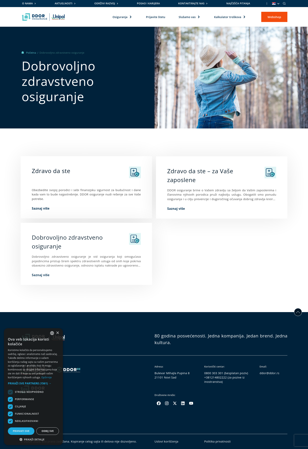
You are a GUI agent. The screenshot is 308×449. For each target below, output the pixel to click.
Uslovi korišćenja (166, 441)
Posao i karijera (148, 3)
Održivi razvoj (104, 3)
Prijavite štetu (155, 17)
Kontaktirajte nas (191, 3)
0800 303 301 (213, 373)
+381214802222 (215, 377)
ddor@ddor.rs (270, 373)
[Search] (284, 3)
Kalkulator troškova (227, 17)
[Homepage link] (43, 17)
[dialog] (33, 386)
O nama (27, 3)
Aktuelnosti (63, 3)
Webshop (274, 17)
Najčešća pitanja (238, 3)
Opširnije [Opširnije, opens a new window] (46, 377)
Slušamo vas (187, 17)
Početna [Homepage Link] (29, 52)
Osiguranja (120, 17)
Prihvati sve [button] (21, 431)
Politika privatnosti (217, 441)
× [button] (57, 333)
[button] (33, 383)
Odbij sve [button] (47, 431)
